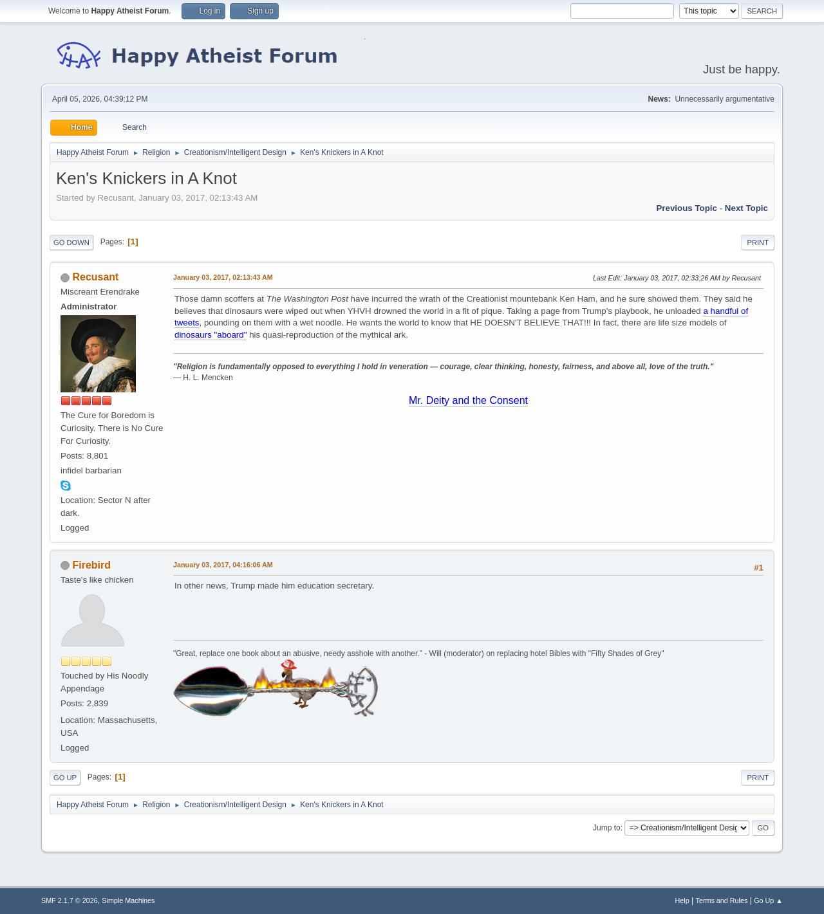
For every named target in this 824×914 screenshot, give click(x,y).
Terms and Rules (722, 900)
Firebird (91, 565)
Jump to (607, 827)
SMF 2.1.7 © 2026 (69, 900)
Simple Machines (128, 900)
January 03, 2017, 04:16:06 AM (223, 565)
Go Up (65, 777)
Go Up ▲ (768, 900)
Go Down (71, 242)
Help (682, 900)
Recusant (95, 276)
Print (758, 242)
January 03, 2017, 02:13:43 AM (223, 277)
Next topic (746, 208)
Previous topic (686, 208)
